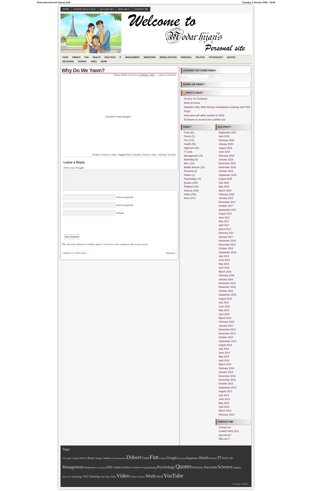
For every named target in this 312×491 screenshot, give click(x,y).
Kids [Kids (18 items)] (225, 458)
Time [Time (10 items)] (102, 476)
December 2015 (227, 283)
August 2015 (225, 298)
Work (104, 61)
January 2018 (226, 198)
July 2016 (224, 256)
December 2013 (227, 376)
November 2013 (227, 379)
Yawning (162, 154)
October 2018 (226, 171)
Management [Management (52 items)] (72, 467)
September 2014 (227, 341)
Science (82, 61)
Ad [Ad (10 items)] (63, 458)
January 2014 (226, 372)
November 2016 (227, 244)
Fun (87, 57)
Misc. (186, 163)
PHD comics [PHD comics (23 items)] (114, 467)
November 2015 (227, 287)
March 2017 (225, 229)
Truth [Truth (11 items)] (113, 476)
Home (65, 9)
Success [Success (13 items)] (66, 476)
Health (96, 57)
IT (120, 57)
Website (119, 213)
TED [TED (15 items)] (85, 476)
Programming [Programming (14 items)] (149, 467)
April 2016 (224, 267)
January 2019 (226, 159)
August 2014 (225, 345)
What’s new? (194, 92)
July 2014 (224, 348)
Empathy (137, 154)
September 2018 (227, 175)
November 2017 (227, 202)
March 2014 (225, 364)
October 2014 (226, 337)
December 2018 (227, 163)
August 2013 (225, 391)
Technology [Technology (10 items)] (76, 476)
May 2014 (224, 356)
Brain (128, 154)
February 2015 (226, 321)
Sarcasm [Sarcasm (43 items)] (210, 467)
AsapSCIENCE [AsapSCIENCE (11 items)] (79, 458)
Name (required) (124, 197)
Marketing (150, 57)
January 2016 (226, 279)
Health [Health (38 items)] (204, 458)
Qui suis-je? (107, 9)
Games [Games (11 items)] (162, 458)
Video (94, 61)
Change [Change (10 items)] (98, 458)
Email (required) (124, 205)
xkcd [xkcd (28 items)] (159, 476)
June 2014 (224, 352)
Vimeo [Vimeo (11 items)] (133, 476)
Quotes (231, 57)
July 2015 (224, 302)
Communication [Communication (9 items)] (118, 458)
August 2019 (225, 148)
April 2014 (224, 360)
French (76, 57)
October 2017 (226, 206)
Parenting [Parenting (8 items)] (101, 468)
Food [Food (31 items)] (145, 458)
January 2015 (226, 325)
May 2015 (224, 310)
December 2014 (227, 329)
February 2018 (226, 194)
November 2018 (227, 167)
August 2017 (225, 213)
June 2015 (224, 306)
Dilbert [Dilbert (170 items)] (134, 457)
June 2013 (224, 399)
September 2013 (227, 387)
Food (65, 57)
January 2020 (226, 144)
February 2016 (226, 275)
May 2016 (224, 264)
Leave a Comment (167, 75)
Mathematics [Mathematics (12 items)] (90, 467)
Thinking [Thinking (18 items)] (94, 476)
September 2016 (227, 252)
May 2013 (224, 403)
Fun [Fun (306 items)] (154, 457)
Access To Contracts (195, 98)
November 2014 (227, 333)
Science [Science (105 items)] (224, 466)
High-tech (110, 57)
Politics (200, 57)
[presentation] (93, 226)
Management (132, 57)
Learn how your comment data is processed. (125, 244)
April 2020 (224, 136)
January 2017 (226, 237)
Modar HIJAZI (120, 75)
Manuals (170, 252)
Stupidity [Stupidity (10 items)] (237, 467)
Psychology (216, 57)
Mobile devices (168, 57)
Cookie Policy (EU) (84, 9)
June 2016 (224, 260)
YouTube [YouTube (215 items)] (173, 476)
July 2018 (224, 182)
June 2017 (224, 217)
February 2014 (226, 368)
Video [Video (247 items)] (123, 476)
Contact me (141, 9)
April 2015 (224, 314)
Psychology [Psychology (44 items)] (166, 467)
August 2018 (225, 179)
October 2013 (226, 383)
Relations (68, 61)
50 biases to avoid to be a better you (205, 119)
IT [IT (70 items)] (219, 457)
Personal (186, 57)
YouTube (171, 154)
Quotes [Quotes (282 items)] (184, 466)
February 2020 (226, 140)
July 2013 (224, 395)
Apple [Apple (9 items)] (68, 458)
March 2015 (225, 318)
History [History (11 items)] (213, 458)
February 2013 (226, 414)
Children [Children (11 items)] (106, 458)
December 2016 (227, 240)
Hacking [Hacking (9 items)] (181, 458)
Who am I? (124, 9)
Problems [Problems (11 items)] (136, 467)
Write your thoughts (73, 167)
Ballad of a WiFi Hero (75, 252)
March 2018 (225, 190)
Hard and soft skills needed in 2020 (204, 115)
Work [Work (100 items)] (150, 475)
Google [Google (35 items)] (172, 458)
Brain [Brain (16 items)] (91, 458)
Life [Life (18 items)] (230, 458)
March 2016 (225, 271)
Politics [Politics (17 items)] (127, 467)
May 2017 (224, 221)
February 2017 (226, 233)
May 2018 (224, 186)
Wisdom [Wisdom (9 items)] (141, 476)
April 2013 (224, 407)
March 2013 (225, 410)
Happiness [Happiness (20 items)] (192, 458)
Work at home (192, 102)
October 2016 (226, 248)
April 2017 (224, 225)
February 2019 (226, 155)
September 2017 (227, 210)
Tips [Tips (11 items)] (107, 476)
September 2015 (227, 294)
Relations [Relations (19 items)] (197, 467)
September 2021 (227, 132)
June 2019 (224, 151)
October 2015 (226, 291)
